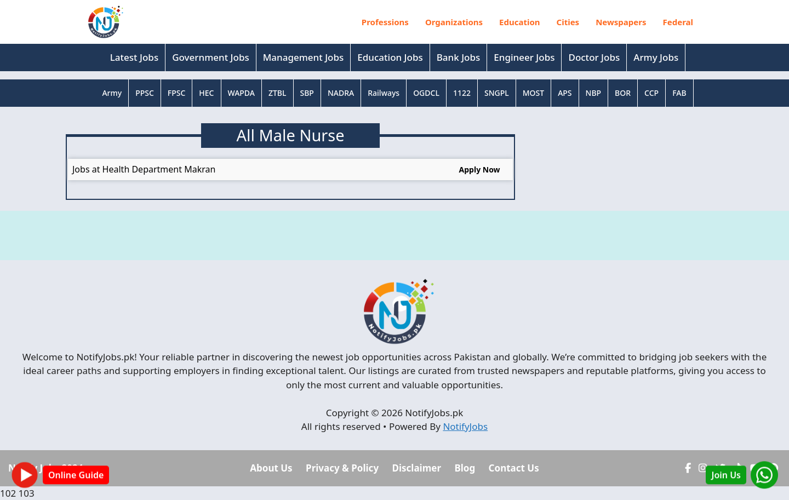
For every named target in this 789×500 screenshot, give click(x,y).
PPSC (144, 93)
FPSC (177, 93)
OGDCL (426, 93)
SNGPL (496, 93)
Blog (464, 468)
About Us (271, 468)
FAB (679, 93)
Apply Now (479, 169)
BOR (623, 93)
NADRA (341, 93)
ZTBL (277, 93)
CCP (651, 93)
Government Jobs (210, 57)
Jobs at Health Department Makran (143, 169)
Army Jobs (655, 57)
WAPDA (241, 93)
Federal (678, 21)
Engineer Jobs (524, 57)
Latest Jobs (134, 57)
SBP (307, 93)
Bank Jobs (459, 57)
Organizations (454, 21)
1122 (462, 93)
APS (564, 93)
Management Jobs (303, 57)
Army (112, 93)
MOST (533, 93)
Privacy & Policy (342, 468)
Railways (383, 93)
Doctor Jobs (594, 57)
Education (519, 21)
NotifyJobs (465, 426)
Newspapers (621, 21)
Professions (385, 21)
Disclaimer (417, 468)
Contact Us (514, 468)
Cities (568, 21)
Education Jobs (389, 57)
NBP (594, 93)
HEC (206, 93)
